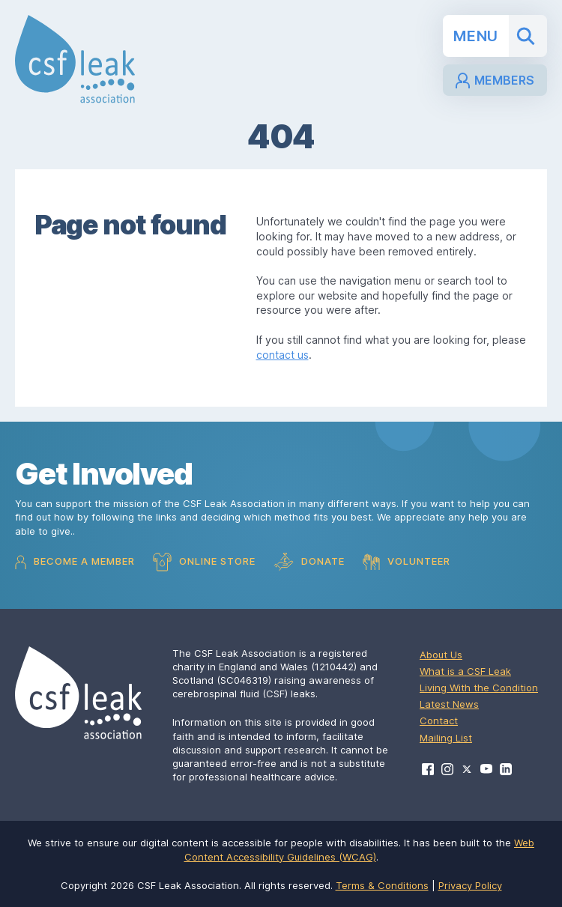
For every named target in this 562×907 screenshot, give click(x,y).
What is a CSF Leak (465, 671)
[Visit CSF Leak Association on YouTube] (486, 769)
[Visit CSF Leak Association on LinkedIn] (506, 769)
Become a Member (75, 562)
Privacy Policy (470, 885)
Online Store (204, 562)
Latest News (449, 704)
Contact (439, 720)
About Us (441, 655)
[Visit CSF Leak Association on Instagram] (447, 769)
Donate (309, 562)
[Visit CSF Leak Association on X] (467, 769)
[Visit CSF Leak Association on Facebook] (428, 769)
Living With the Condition (479, 688)
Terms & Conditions (382, 885)
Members (495, 80)
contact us (282, 354)
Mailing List (446, 738)
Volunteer (406, 561)
